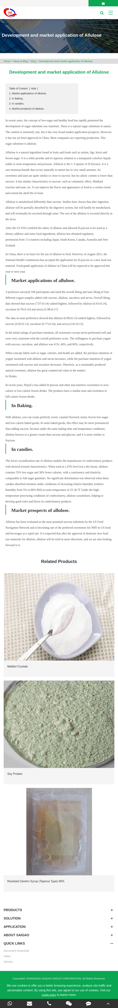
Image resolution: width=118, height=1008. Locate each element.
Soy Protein (14, 773)
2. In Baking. (16, 98)
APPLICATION (59, 926)
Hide (33, 88)
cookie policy (49, 994)
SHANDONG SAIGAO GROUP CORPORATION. (54, 978)
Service (8, 961)
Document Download (16, 950)
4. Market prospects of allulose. (26, 108)
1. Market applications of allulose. (28, 93)
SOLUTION (59, 918)
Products (59, 910)
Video (7, 956)
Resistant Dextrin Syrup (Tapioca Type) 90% (35, 881)
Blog (33, 61)
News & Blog (20, 61)
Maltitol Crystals (17, 666)
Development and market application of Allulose (66, 61)
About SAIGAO (59, 935)
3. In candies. (16, 103)
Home (7, 61)
